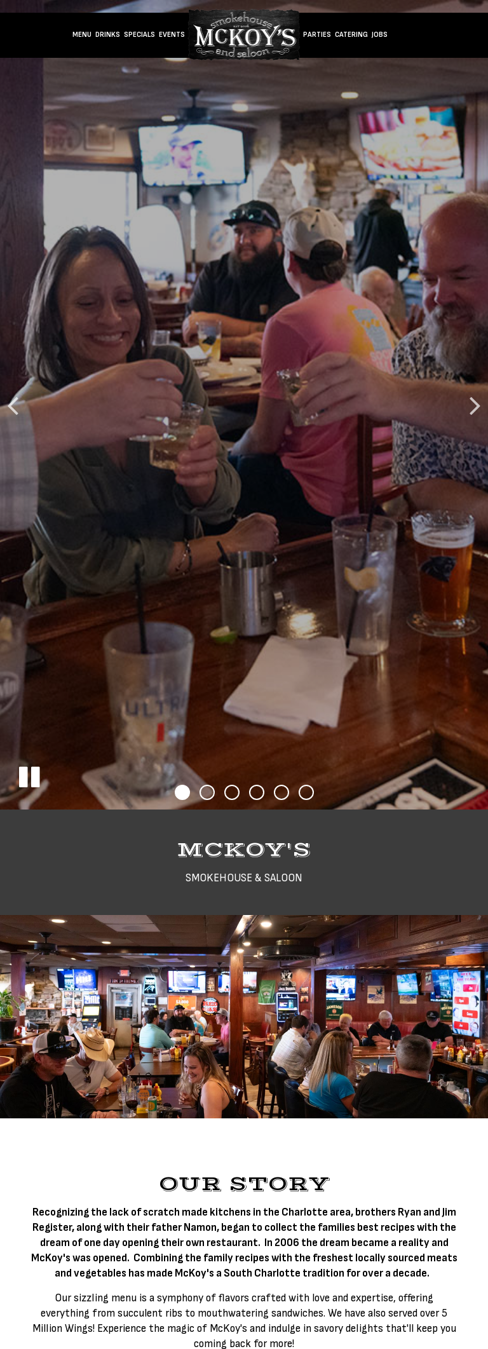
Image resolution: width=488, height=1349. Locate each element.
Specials (139, 35)
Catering (351, 35)
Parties (317, 35)
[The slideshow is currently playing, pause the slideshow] (28, 774)
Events (172, 35)
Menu (82, 35)
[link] (244, 35)
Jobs (380, 35)
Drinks (107, 35)
